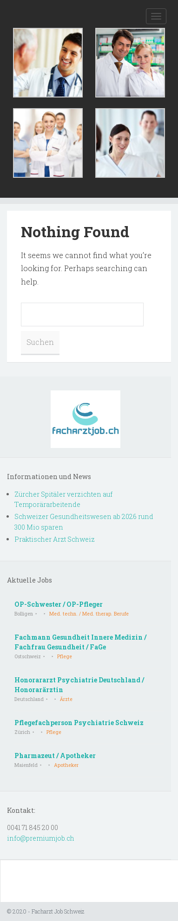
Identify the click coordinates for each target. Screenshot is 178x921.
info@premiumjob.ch (40, 838)
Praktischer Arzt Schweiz (54, 539)
